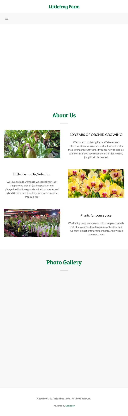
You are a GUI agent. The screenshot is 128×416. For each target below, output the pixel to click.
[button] (7, 19)
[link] (64, 7)
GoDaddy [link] (70, 405)
